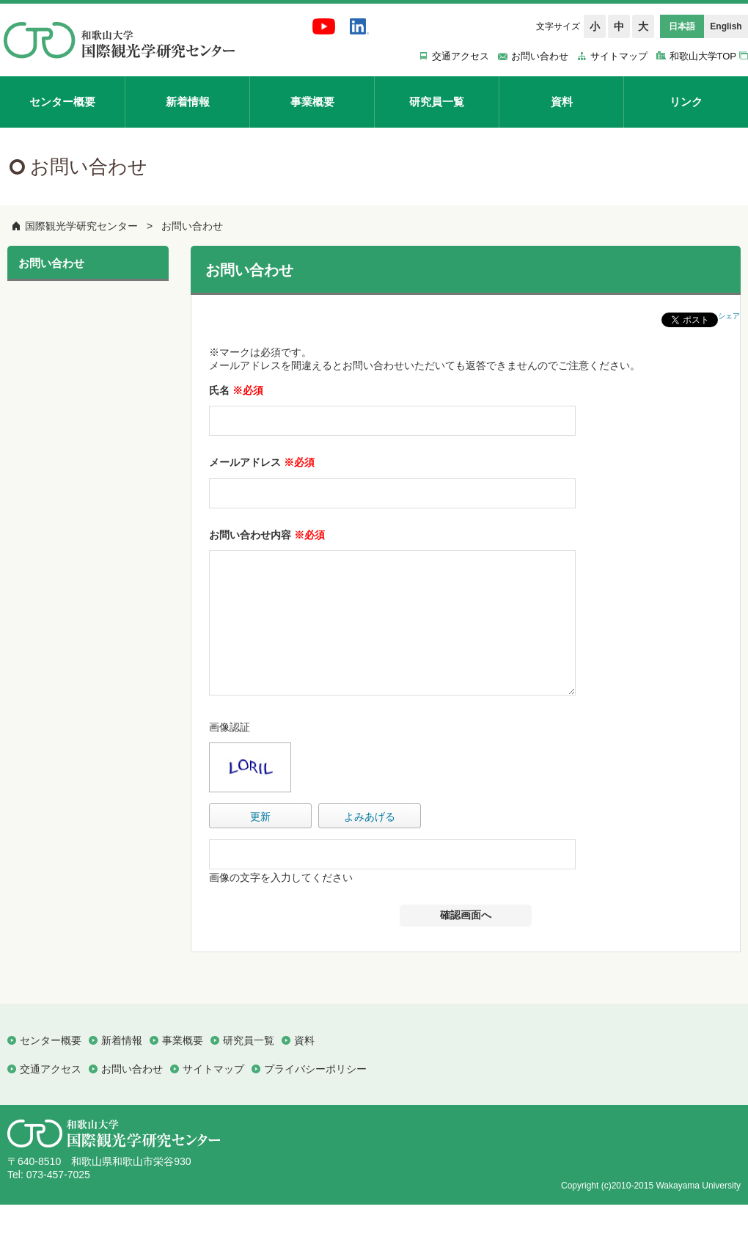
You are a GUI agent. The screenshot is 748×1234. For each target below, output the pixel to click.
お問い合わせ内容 (267, 535)
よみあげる (369, 846)
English (725, 26)
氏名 (236, 390)
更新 (260, 846)
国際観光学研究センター (81, 226)
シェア (729, 316)
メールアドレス (262, 462)
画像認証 (229, 756)
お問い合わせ (192, 226)
